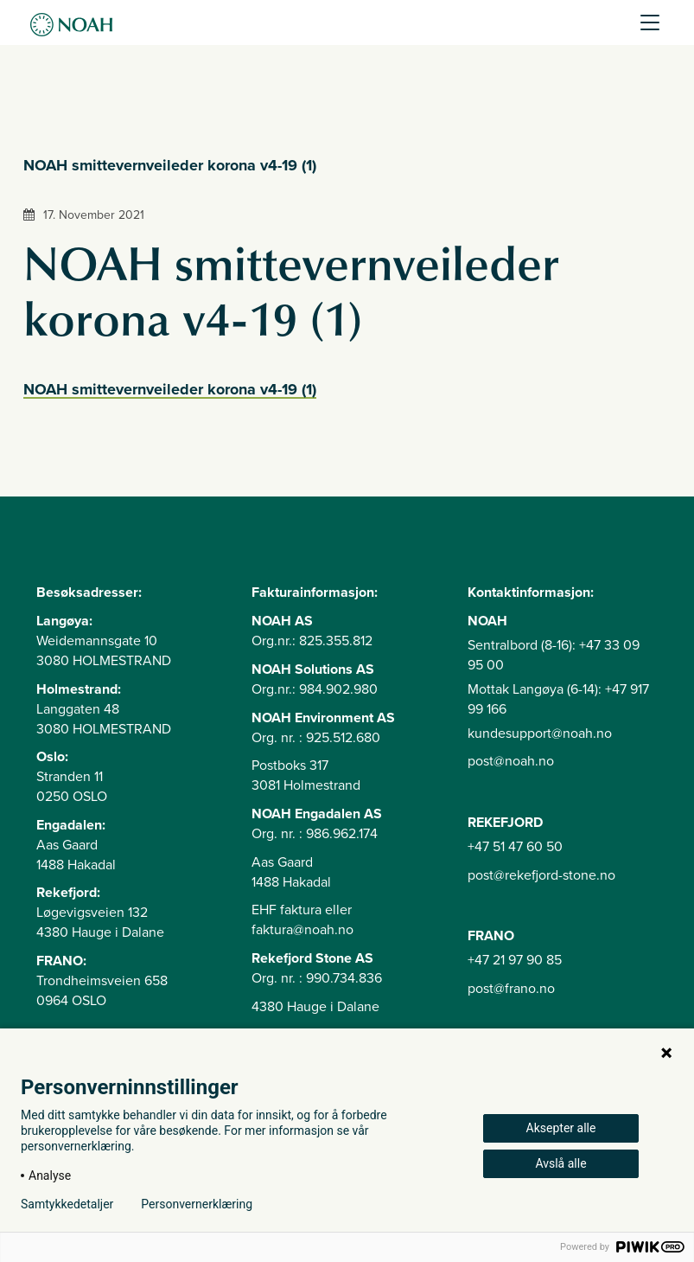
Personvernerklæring (196, 1204)
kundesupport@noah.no (540, 733)
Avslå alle (560, 1163)
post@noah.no (511, 761)
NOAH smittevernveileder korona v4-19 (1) (169, 389)
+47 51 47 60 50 (515, 846)
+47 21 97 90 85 (515, 960)
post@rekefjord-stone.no (541, 875)
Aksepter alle (561, 1128)
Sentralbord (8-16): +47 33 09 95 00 (554, 655)
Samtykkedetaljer (67, 1204)
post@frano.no (511, 988)
